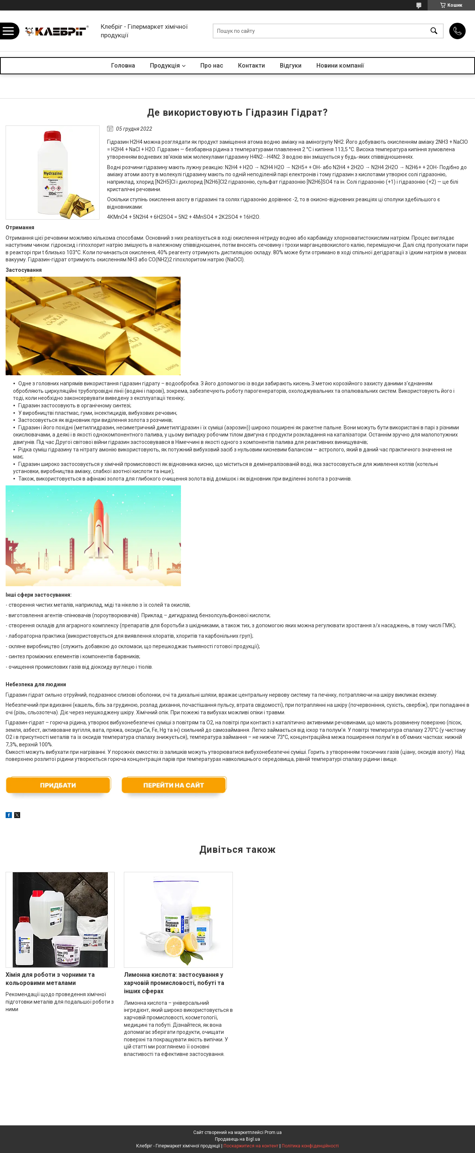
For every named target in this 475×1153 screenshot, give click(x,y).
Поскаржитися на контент (251, 1146)
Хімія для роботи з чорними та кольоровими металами (50, 978)
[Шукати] (434, 31)
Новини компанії (340, 65)
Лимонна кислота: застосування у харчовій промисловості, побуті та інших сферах (174, 983)
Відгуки (290, 65)
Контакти (251, 65)
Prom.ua (273, 1132)
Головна (123, 65)
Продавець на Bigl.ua (237, 1139)
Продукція (165, 65)
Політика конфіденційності (310, 1146)
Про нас (211, 65)
